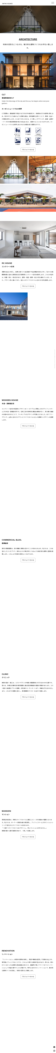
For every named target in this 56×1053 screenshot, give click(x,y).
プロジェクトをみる (28, 149)
